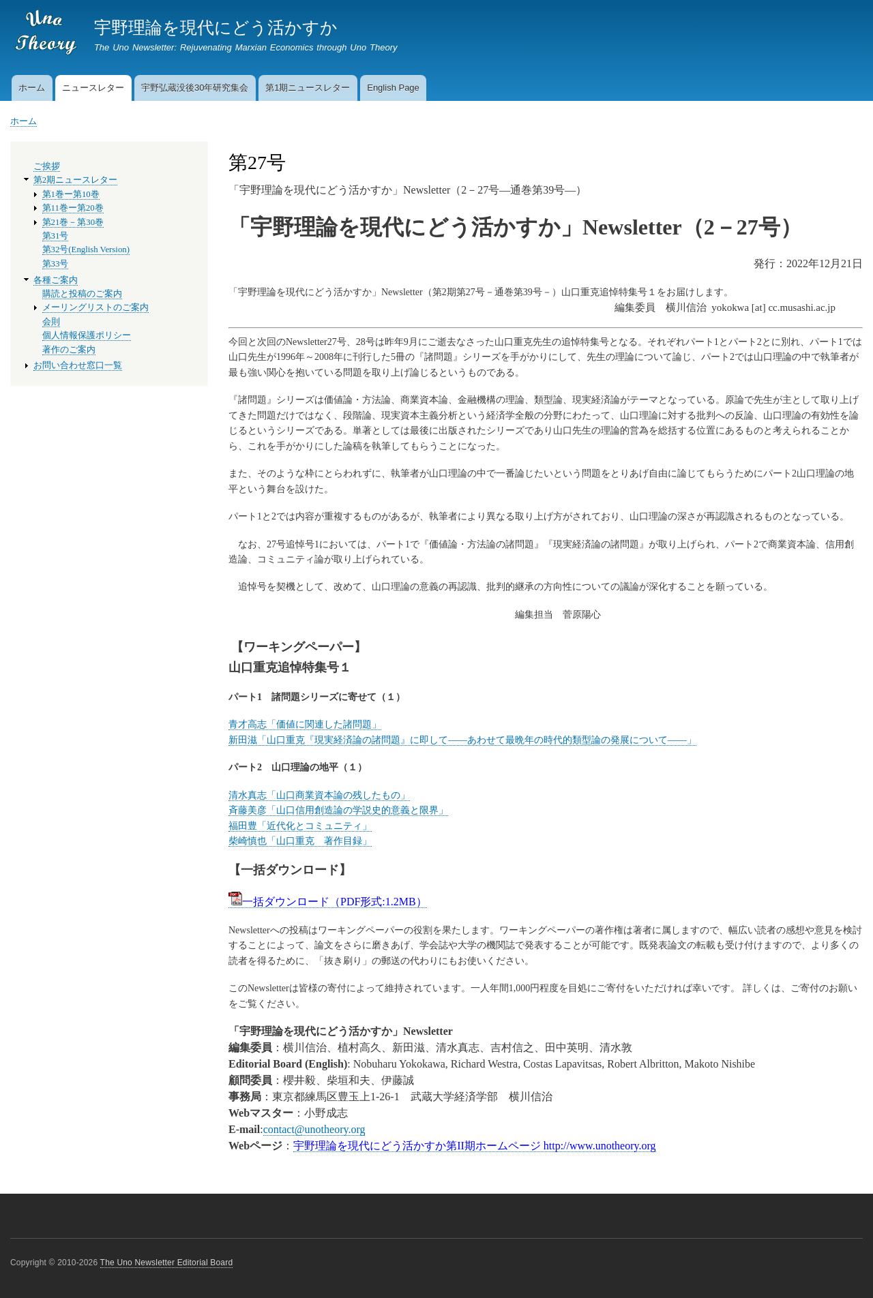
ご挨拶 (46, 166)
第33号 (55, 264)
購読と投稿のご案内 (82, 294)
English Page (393, 87)
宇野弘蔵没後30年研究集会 (194, 87)
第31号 (55, 236)
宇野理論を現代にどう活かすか (216, 27)
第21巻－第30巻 (73, 222)
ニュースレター (93, 87)
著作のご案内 (68, 349)
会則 (51, 322)
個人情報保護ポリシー (86, 335)
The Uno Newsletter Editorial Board (166, 1262)
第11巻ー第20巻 (73, 208)
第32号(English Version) (86, 249)
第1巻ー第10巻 (71, 194)
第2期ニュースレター (75, 180)
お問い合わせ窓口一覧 (77, 365)
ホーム (31, 87)
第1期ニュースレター (307, 87)
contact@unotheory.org (314, 1129)
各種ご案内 (55, 280)
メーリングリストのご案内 (95, 307)
